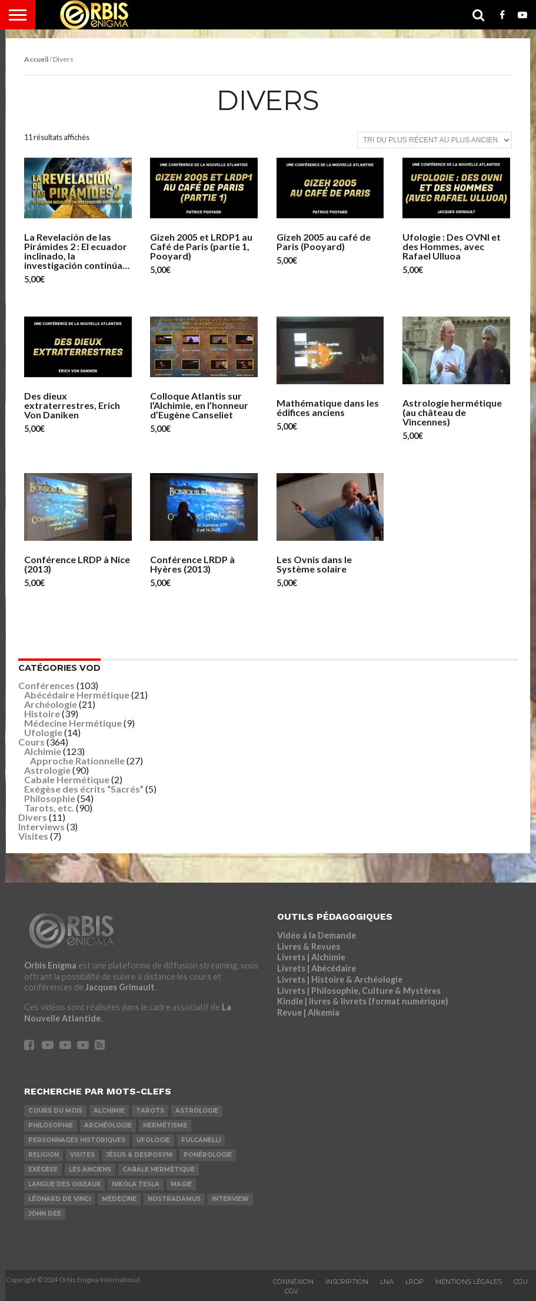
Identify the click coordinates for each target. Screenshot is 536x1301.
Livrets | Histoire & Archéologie (339, 979)
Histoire (42, 713)
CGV (291, 1291)
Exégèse (43, 1169)
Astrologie (47, 770)
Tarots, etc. (49, 807)
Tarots (150, 1110)
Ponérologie (208, 1155)
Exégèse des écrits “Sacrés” (84, 788)
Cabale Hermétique (66, 779)
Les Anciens (90, 1169)
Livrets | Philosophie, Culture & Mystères (359, 991)
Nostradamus (174, 1199)
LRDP (414, 1281)
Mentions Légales (468, 1281)
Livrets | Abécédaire (316, 968)
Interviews (41, 826)
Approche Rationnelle (77, 760)
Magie (181, 1184)
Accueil (36, 59)
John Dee (44, 1213)
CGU (521, 1281)
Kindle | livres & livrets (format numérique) (362, 1001)
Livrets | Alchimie (311, 957)
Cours (31, 741)
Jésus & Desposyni (139, 1155)
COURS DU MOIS (55, 1110)
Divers (32, 817)
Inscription (346, 1281)
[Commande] (434, 140)
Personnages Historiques (76, 1140)
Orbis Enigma (50, 965)
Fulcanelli (201, 1140)
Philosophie (49, 798)
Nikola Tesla (135, 1184)
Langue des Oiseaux (64, 1184)
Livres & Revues (308, 946)
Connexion (293, 1281)
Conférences (46, 685)
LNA (387, 1281)
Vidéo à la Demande (316, 935)
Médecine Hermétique (73, 722)
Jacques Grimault (120, 987)
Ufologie (43, 732)
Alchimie (42, 751)
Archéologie (50, 704)
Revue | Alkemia (308, 1012)
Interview (230, 1199)
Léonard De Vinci (59, 1199)
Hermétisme (165, 1125)
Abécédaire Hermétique (76, 694)
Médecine (119, 1199)
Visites (33, 835)
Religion (43, 1155)
